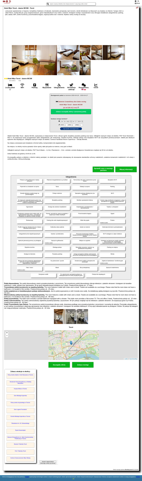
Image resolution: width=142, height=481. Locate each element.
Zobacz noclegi (83, 365)
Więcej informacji (126, 169)
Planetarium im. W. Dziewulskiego (20, 423)
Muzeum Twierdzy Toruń (20, 444)
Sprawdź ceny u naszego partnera (103, 169)
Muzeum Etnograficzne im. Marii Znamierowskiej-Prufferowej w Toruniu (20, 437)
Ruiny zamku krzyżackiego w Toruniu (20, 402)
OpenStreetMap (133, 358)
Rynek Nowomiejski (20, 430)
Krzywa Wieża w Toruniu (20, 388)
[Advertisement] (71, 30)
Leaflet (126, 358)
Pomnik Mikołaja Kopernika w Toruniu (20, 416)
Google (27, 477)
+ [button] (7, 332)
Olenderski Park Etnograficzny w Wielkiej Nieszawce (20, 382)
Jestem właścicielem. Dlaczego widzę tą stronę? (48, 462)
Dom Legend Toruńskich (20, 409)
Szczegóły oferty (59, 365)
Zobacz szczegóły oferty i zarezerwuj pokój (71, 111)
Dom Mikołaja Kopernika (20, 395)
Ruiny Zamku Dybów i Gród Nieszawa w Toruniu (20, 375)
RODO (138, 477)
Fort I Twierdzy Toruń (20, 451)
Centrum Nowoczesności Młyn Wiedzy (20, 458)
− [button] (7, 335)
